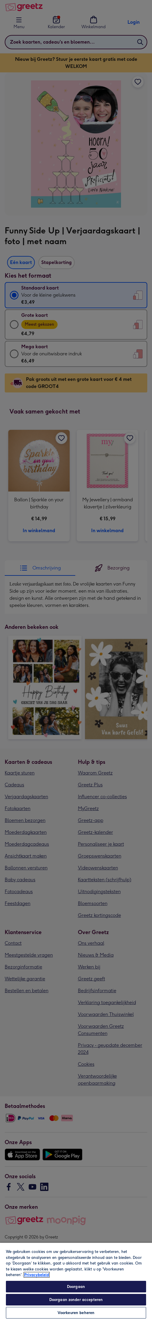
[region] (76, 1281)
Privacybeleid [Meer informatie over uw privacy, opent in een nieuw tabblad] (36, 1275)
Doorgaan (76, 1286)
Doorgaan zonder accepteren (76, 1299)
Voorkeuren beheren (76, 1313)
